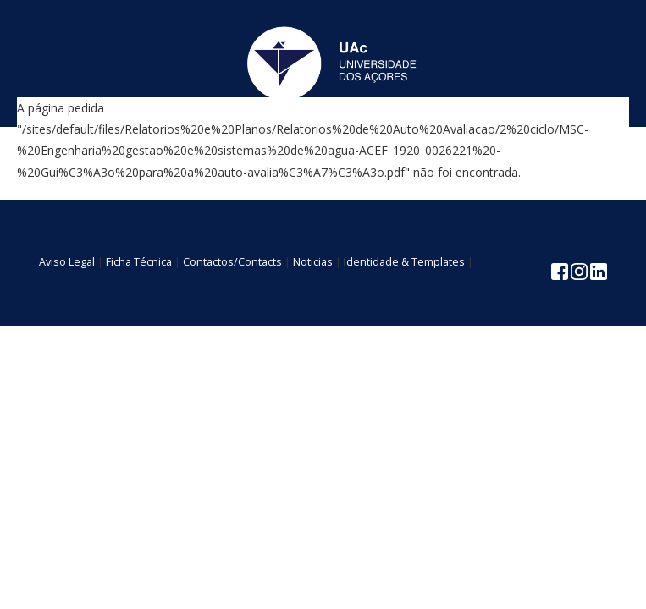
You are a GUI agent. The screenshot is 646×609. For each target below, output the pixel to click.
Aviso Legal (67, 262)
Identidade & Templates (404, 262)
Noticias (313, 262)
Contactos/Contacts (232, 262)
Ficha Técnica (139, 262)
